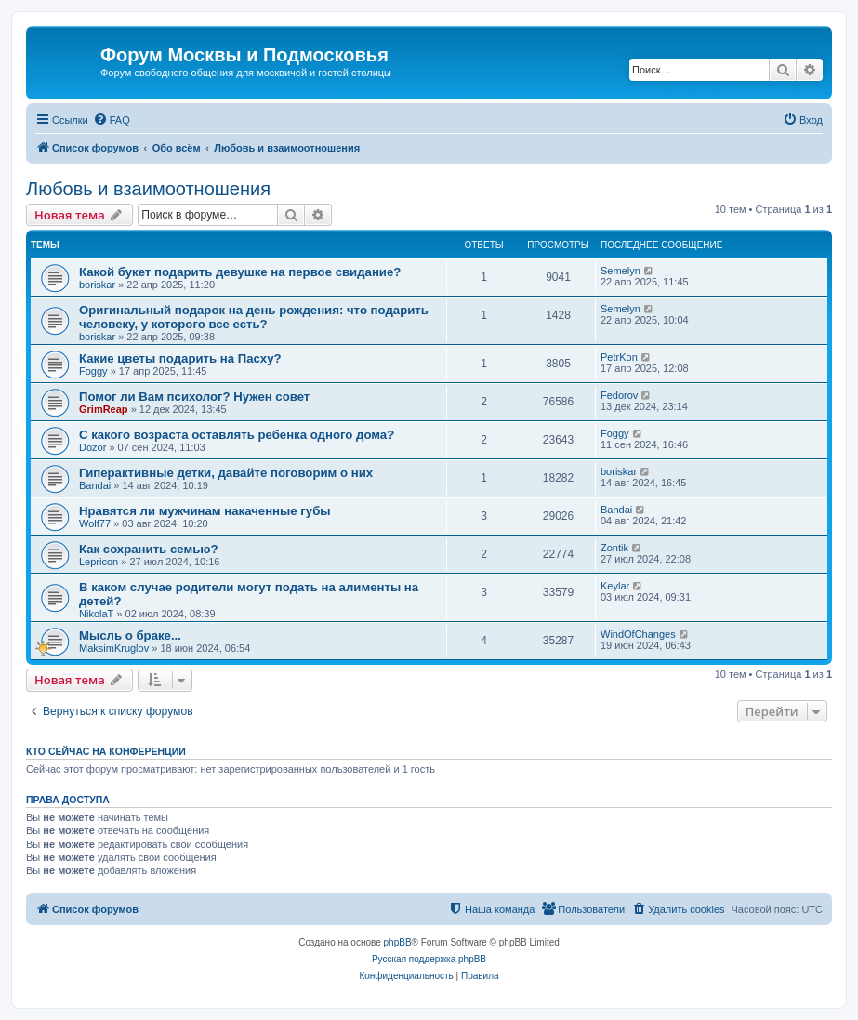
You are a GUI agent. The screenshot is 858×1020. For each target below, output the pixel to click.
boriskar (97, 284)
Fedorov (619, 395)
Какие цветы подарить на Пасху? (180, 358)
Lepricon (98, 561)
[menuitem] (111, 120)
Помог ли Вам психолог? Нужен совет (194, 397)
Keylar (615, 585)
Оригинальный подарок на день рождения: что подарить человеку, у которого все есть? (254, 317)
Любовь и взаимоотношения (148, 189)
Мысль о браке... (130, 635)
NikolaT (96, 613)
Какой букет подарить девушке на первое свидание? (240, 272)
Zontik (614, 547)
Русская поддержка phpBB (429, 959)
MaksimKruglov (114, 648)
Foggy (93, 371)
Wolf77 (95, 523)
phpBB (398, 942)
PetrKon (619, 357)
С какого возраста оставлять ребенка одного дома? (236, 435)
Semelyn (620, 270)
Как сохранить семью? (148, 549)
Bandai (95, 485)
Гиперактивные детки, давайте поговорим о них (226, 473)
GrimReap (103, 409)
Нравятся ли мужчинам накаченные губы (205, 511)
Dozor (92, 447)
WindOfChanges (638, 634)
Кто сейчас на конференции (106, 751)
